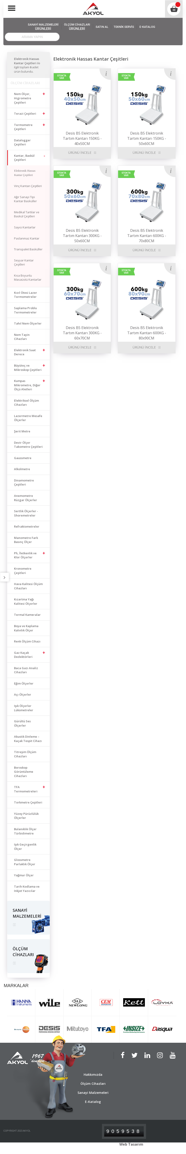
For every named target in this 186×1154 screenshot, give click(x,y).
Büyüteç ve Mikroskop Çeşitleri (28, 367)
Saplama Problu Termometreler (25, 310)
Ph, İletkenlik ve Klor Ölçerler (25, 555)
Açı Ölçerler (22, 694)
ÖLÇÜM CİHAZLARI (77, 27)
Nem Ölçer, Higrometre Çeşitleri (22, 98)
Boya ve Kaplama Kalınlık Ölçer (26, 628)
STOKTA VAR (61, 76)
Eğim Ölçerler (23, 683)
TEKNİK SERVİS (124, 26)
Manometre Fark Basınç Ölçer (26, 540)
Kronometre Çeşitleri (22, 570)
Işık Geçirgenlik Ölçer (25, 846)
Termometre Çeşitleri (23, 127)
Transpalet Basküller (28, 249)
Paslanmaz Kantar (26, 238)
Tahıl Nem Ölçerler (28, 323)
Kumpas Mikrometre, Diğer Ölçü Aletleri (27, 385)
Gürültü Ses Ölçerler (22, 723)
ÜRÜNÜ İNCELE (79, 152)
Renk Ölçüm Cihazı (27, 641)
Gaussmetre (22, 458)
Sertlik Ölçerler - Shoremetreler (26, 513)
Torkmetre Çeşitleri (28, 802)
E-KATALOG (147, 26)
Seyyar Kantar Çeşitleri (24, 262)
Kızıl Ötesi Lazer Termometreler (25, 295)
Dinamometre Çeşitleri (24, 482)
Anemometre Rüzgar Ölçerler (25, 498)
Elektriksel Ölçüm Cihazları (26, 402)
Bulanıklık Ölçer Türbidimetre (25, 831)
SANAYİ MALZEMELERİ (43, 27)
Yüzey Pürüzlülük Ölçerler (26, 816)
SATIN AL (102, 26)
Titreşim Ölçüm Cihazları (25, 754)
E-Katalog (93, 1101)
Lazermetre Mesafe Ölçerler (28, 418)
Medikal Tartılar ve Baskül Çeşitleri (26, 214)
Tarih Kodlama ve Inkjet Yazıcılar (27, 888)
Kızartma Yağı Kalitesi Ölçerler (25, 601)
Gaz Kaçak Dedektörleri (23, 655)
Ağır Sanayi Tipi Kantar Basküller (25, 199)
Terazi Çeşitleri (25, 113)
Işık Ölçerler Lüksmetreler (23, 708)
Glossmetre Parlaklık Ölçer (24, 862)
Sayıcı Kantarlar (24, 227)
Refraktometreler (26, 526)
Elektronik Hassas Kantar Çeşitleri (24, 173)
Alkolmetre (22, 469)
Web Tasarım (131, 1144)
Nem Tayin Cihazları (22, 337)
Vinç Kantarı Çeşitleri (28, 186)
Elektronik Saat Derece (25, 352)
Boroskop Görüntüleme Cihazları (23, 771)
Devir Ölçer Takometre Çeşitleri (28, 445)
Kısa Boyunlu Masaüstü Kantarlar (27, 277)
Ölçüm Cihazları (93, 1083)
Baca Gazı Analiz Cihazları (26, 670)
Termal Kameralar (27, 615)
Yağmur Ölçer (24, 875)
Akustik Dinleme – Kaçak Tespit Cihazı (28, 739)
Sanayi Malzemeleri (93, 1092)
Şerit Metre (22, 431)
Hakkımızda (93, 1074)
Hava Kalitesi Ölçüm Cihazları (28, 586)
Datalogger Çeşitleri (22, 142)
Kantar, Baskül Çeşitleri (24, 158)
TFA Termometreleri (26, 789)
